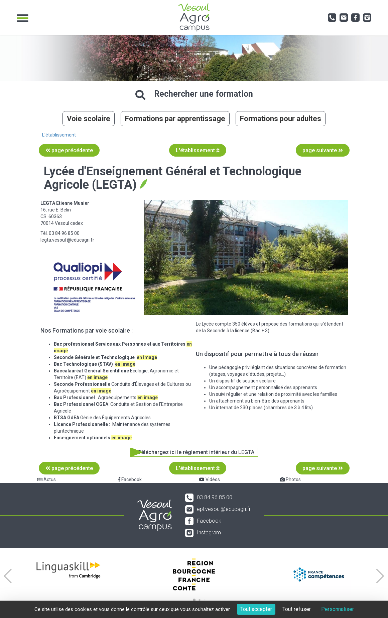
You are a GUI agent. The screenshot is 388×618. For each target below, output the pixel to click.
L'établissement (59, 135)
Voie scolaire (88, 118)
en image (101, 390)
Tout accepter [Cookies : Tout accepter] (256, 609)
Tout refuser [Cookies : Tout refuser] (296, 609)
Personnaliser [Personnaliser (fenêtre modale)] (337, 609)
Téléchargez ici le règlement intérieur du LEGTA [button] (196, 452)
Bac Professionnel (74, 397)
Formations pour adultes (280, 118)
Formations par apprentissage (175, 118)
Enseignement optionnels (82, 437)
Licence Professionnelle (81, 424)
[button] (7, 576)
